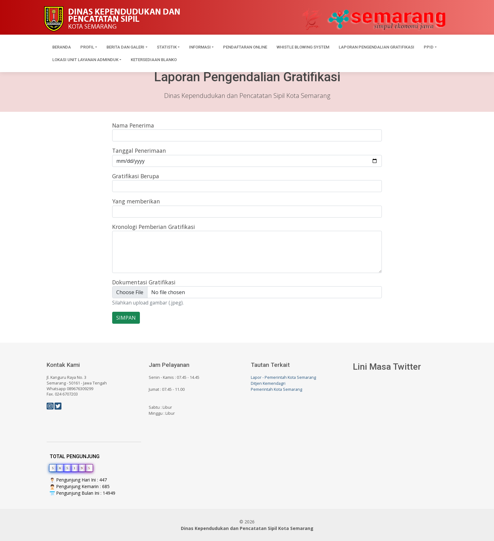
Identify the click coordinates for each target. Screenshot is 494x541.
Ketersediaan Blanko (154, 59)
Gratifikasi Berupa (135, 176)
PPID (429, 47)
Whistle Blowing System (303, 47)
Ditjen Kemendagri (268, 383)
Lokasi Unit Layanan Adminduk (85, 59)
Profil (87, 47)
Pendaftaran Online (245, 47)
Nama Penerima (133, 125)
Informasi (200, 47)
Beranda (61, 47)
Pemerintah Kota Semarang (276, 389)
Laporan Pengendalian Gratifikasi (376, 47)
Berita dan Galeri (125, 47)
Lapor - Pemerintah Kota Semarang (283, 377)
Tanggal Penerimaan (139, 150)
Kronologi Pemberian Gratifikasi (153, 227)
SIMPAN (126, 317)
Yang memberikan (136, 201)
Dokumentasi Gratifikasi (143, 282)
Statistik (167, 47)
